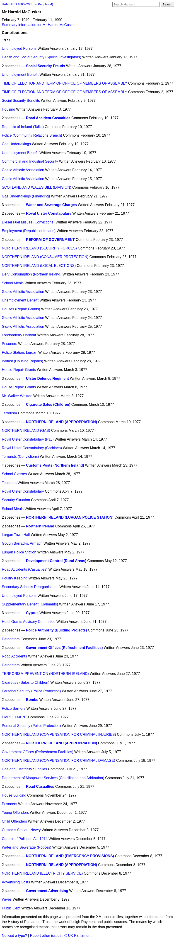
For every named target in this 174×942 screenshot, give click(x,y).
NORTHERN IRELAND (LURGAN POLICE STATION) (70, 517)
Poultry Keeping (14, 578)
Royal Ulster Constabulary (48, 213)
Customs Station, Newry (21, 830)
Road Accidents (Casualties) (24, 569)
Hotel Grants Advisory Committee (29, 622)
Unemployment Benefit (20, 74)
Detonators (10, 639)
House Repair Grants (19, 370)
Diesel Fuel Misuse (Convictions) (28, 222)
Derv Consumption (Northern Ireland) (31, 274)
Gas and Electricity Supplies (24, 769)
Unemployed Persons (19, 48)
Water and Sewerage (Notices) (26, 847)
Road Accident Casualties (48, 118)
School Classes (14, 474)
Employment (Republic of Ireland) (29, 231)
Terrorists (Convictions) (20, 456)
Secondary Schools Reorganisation (30, 587)
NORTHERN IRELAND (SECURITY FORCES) (39, 248)
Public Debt (11, 908)
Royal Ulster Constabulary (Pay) (28, 439)
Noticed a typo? (14, 935)
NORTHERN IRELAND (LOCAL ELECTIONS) (39, 266)
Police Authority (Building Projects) (56, 630)
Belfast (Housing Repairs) (22, 361)
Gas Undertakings (16, 144)
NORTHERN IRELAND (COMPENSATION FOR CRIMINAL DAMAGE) (58, 760)
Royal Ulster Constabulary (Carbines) (32, 448)
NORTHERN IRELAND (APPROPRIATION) (61, 422)
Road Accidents (14, 656)
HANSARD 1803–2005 (17, 4)
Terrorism (9, 413)
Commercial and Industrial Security (30, 161)
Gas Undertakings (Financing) (26, 196)
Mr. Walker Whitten (17, 396)
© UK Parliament (77, 935)
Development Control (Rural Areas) (56, 561)
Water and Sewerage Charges (51, 205)
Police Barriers (13, 708)
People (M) (45, 4)
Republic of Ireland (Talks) (23, 127)
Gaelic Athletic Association (23, 170)
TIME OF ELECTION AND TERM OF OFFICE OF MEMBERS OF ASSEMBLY (64, 83)
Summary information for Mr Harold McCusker (39, 25)
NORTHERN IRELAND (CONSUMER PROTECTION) (45, 257)
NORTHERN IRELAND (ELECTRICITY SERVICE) (42, 873)
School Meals (13, 283)
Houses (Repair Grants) (21, 309)
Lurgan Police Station (19, 552)
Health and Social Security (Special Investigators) (41, 57)
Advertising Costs (16, 882)
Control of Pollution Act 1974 (25, 839)
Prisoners (9, 344)
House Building (14, 795)
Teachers (9, 483)
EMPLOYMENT (14, 717)
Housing (8, 109)
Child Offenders (14, 821)
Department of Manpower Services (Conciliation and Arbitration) (53, 778)
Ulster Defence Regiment (47, 378)
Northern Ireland (40, 526)
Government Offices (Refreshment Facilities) (64, 648)
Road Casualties (40, 786)
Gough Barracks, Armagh (22, 543)
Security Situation (16, 500)
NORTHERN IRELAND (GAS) (26, 430)
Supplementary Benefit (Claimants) (30, 604)
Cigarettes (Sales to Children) (25, 682)
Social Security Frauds (45, 66)
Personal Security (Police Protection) (31, 691)
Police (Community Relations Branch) (32, 135)
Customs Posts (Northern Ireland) (55, 465)
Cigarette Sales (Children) (48, 404)
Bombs (32, 700)
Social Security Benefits (21, 100)
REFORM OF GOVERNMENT (50, 240)
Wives (7, 899)
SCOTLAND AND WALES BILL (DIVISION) (36, 187)
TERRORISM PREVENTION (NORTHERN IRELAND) (45, 674)
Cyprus (32, 613)
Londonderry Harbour (19, 335)
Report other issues (45, 935)
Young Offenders (15, 812)
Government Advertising (47, 891)
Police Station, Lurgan (19, 352)
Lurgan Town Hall (16, 535)
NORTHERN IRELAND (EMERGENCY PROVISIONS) (70, 856)
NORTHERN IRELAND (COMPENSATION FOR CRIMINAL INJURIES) (59, 734)
